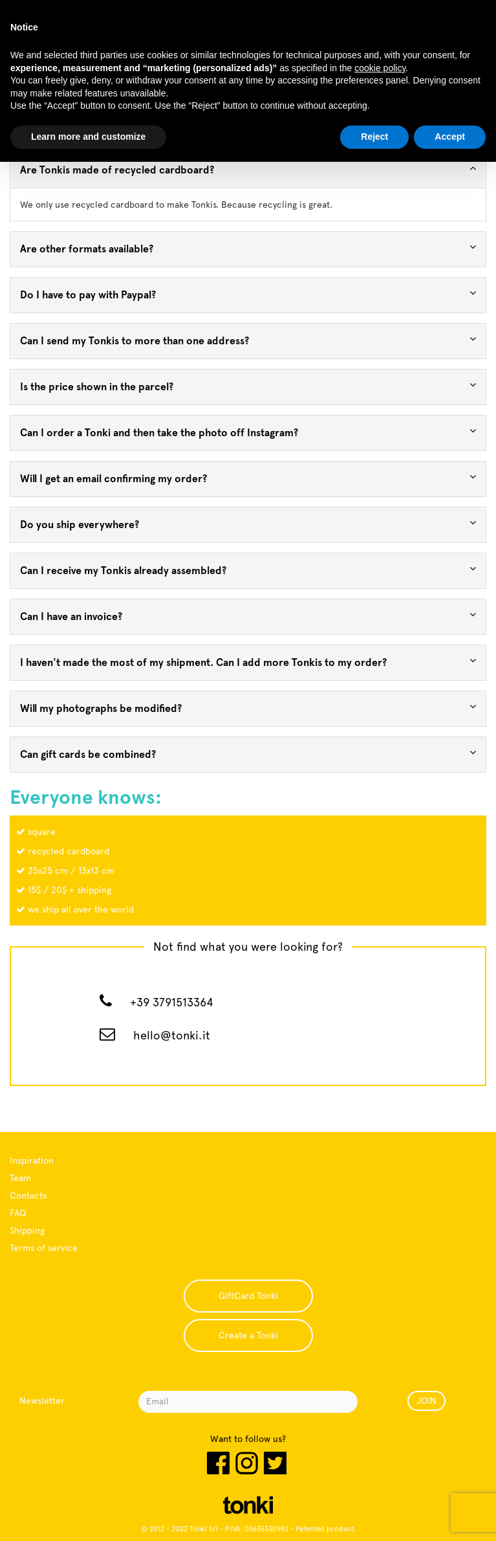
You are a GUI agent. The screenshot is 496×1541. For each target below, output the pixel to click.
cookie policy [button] (379, 68)
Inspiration (32, 1160)
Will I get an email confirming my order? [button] (248, 478)
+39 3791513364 (171, 1002)
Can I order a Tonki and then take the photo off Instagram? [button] (248, 432)
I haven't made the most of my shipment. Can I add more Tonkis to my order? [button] (248, 662)
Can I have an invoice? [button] (248, 616)
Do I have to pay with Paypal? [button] (248, 294)
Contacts (28, 1195)
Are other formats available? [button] (248, 248)
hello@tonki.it (171, 1035)
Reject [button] (374, 136)
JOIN (426, 1400)
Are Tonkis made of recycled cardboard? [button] (248, 169)
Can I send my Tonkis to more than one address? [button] (248, 340)
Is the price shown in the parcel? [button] (248, 386)
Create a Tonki (248, 1335)
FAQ (18, 1213)
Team (20, 1178)
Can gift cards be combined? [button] (248, 753)
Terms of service (44, 1248)
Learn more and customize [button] (88, 136)
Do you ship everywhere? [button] (248, 524)
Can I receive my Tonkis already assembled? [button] (248, 570)
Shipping (27, 1230)
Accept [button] (450, 136)
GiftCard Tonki (248, 1296)
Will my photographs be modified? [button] (248, 708)
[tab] (248, 170)
